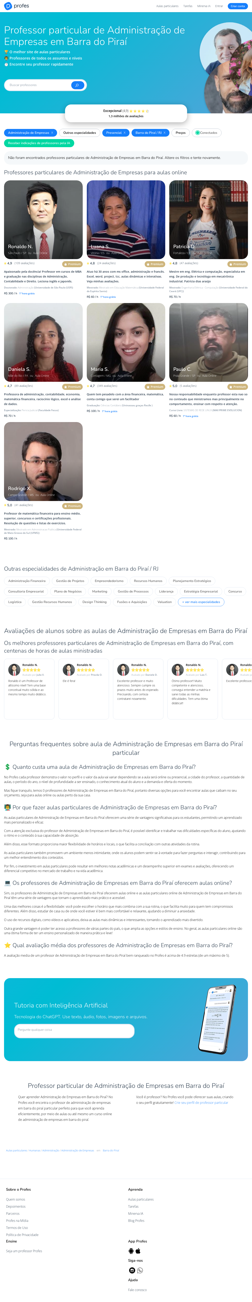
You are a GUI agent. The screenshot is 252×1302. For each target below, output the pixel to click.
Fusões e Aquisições (132, 602)
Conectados (205, 132)
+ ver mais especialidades (201, 602)
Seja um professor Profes (24, 1251)
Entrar (219, 6)
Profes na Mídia (17, 1220)
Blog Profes (136, 1220)
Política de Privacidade (22, 1235)
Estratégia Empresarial (201, 591)
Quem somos (15, 1199)
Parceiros (12, 1213)
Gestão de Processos (133, 591)
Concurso (235, 591)
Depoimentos (15, 1206)
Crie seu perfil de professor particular (201, 1102)
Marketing (99, 591)
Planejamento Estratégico (192, 581)
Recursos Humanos (148, 581)
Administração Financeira (27, 581)
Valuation (165, 602)
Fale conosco (137, 1290)
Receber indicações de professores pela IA (39, 143)
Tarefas (187, 6)
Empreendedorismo (109, 581)
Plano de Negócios (68, 591)
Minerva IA (203, 6)
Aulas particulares (167, 6)
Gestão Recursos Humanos (52, 602)
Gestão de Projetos (70, 581)
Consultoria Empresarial (26, 591)
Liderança (166, 591)
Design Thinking (95, 602)
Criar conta (238, 6)
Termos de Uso (17, 1227)
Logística (15, 602)
